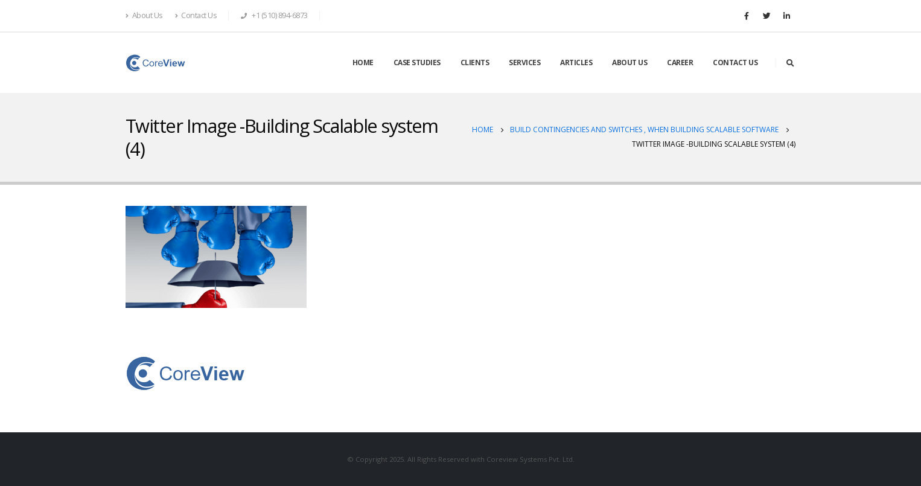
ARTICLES (576, 62)
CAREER (680, 62)
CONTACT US (735, 62)
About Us (144, 15)
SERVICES (524, 62)
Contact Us (196, 15)
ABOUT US (629, 62)
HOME (363, 62)
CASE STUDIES (417, 62)
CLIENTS (474, 62)
